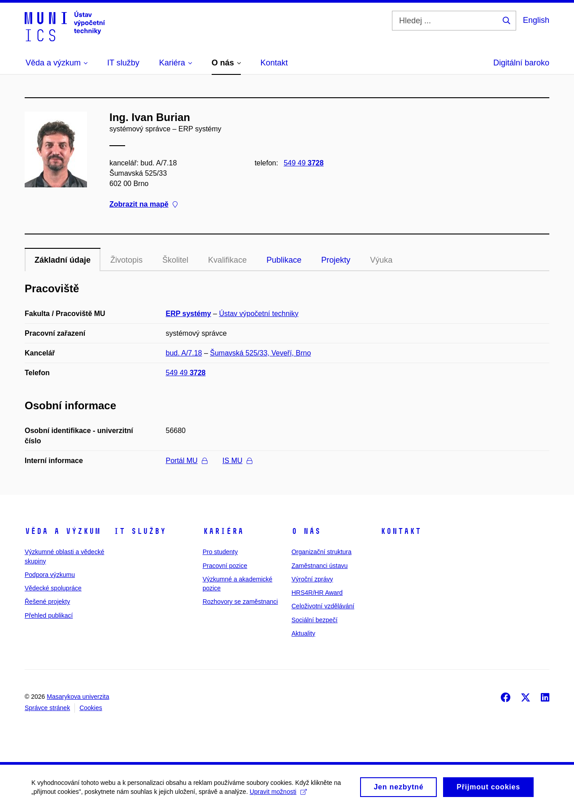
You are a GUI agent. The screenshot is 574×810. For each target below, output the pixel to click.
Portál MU (186, 460)
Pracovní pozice (225, 565)
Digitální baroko (521, 62)
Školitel (175, 260)
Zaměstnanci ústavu (319, 565)
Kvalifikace (227, 260)
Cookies (90, 707)
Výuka (381, 260)
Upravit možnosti (278, 794)
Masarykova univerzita (78, 696)
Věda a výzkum (62, 531)
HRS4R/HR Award (317, 592)
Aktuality (303, 633)
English (536, 20)
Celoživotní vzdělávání (322, 606)
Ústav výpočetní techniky (258, 313)
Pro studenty (220, 551)
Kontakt (400, 531)
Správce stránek (47, 707)
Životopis (126, 260)
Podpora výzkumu (50, 574)
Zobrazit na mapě (143, 204)
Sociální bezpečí (314, 620)
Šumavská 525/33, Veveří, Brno (260, 353)
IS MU (237, 460)
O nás (306, 531)
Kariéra (223, 531)
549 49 (304, 163)
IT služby (139, 531)
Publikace (283, 260)
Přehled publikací (49, 615)
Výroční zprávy (312, 579)
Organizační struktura (321, 551)
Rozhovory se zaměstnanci (240, 601)
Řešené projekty (47, 601)
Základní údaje (63, 260)
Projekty (335, 260)
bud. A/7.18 (184, 353)
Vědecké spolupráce (53, 588)
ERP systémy (188, 313)
